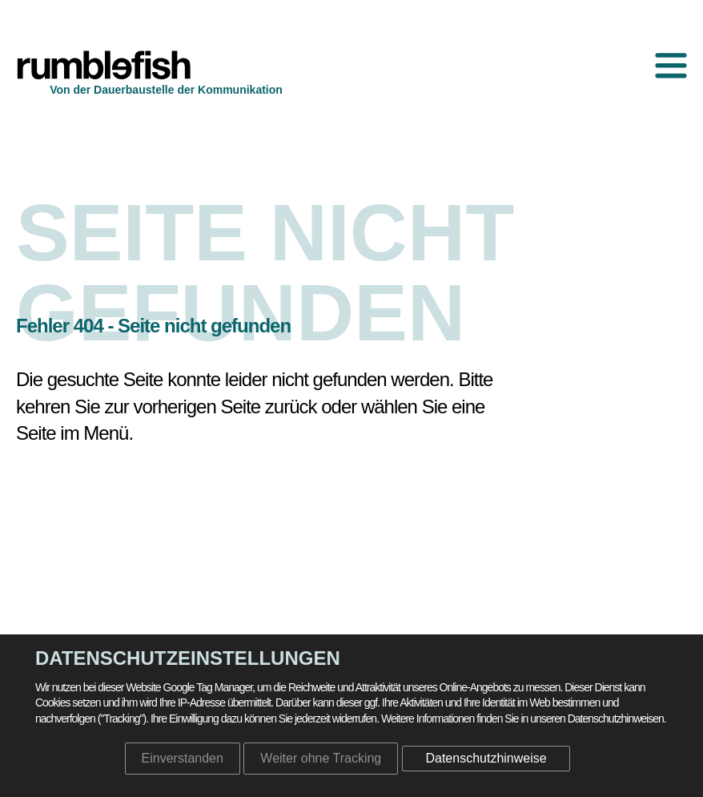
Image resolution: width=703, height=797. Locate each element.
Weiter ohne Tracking (320, 758)
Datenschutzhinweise (485, 758)
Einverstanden (182, 758)
